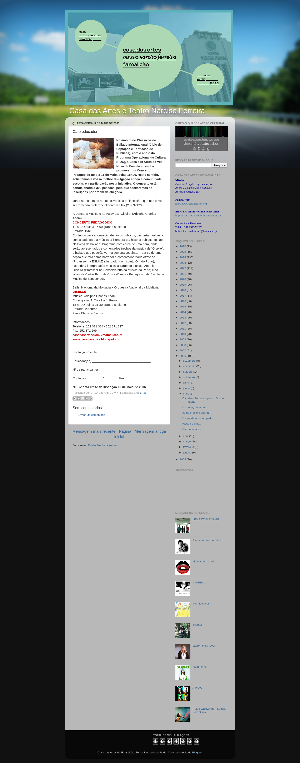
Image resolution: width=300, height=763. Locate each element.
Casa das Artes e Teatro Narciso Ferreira (137, 110)
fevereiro (189, 446)
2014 (183, 312)
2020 (183, 279)
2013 (183, 317)
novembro (189, 366)
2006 (183, 355)
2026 (183, 246)
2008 (183, 345)
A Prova (197, 687)
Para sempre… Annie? (206, 540)
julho (186, 382)
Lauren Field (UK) (203, 645)
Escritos (197, 624)
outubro (188, 371)
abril (186, 436)
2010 (183, 334)
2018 (183, 290)
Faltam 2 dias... (191, 423)
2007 (183, 350)
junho (187, 388)
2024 (183, 257)
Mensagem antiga (150, 431)
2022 (183, 268)
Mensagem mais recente (94, 431)
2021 (183, 273)
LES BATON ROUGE (205, 519)
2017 (183, 295)
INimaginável (200, 603)
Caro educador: (192, 429)
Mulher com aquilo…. (205, 561)
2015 (183, 306)
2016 (183, 301)
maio (186, 393)
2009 (183, 339)
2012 (183, 323)
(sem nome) (200, 666)
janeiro (187, 452)
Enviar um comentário (91, 414)
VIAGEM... (199, 582)
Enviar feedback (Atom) (103, 445)
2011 (183, 328)
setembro (189, 377)
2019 (183, 284)
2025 (183, 251)
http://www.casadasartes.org (191, 203)
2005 (183, 459)
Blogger (197, 752)
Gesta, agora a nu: (194, 407)
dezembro (189, 360)
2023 (183, 262)
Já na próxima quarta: (196, 412)
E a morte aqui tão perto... (198, 418)
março (187, 441)
